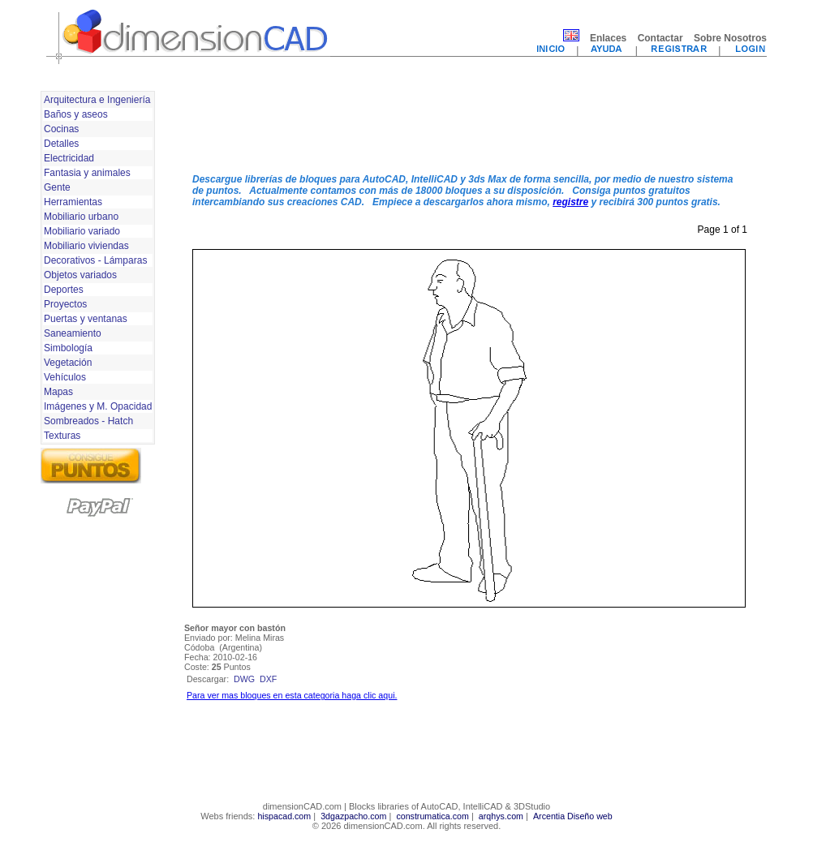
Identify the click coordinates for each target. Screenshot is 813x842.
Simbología (68, 348)
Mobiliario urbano (81, 216)
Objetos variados (80, 275)
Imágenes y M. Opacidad (98, 406)
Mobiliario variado (82, 231)
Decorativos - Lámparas (95, 260)
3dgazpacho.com (353, 816)
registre (570, 202)
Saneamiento (72, 333)
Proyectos (65, 304)
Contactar (660, 38)
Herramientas (73, 202)
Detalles (61, 143)
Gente (57, 187)
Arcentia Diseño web (573, 816)
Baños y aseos (76, 114)
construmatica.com (432, 816)
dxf (268, 679)
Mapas (58, 391)
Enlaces (608, 38)
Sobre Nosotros (730, 38)
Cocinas (61, 129)
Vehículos (65, 377)
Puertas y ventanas (85, 318)
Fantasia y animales (87, 172)
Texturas (62, 435)
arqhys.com (501, 816)
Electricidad (69, 158)
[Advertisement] (469, 124)
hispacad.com (284, 816)
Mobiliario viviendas (86, 245)
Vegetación (68, 362)
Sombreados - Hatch (88, 421)
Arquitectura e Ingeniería (97, 99)
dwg (244, 679)
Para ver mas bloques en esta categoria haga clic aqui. (292, 695)
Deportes (64, 289)
